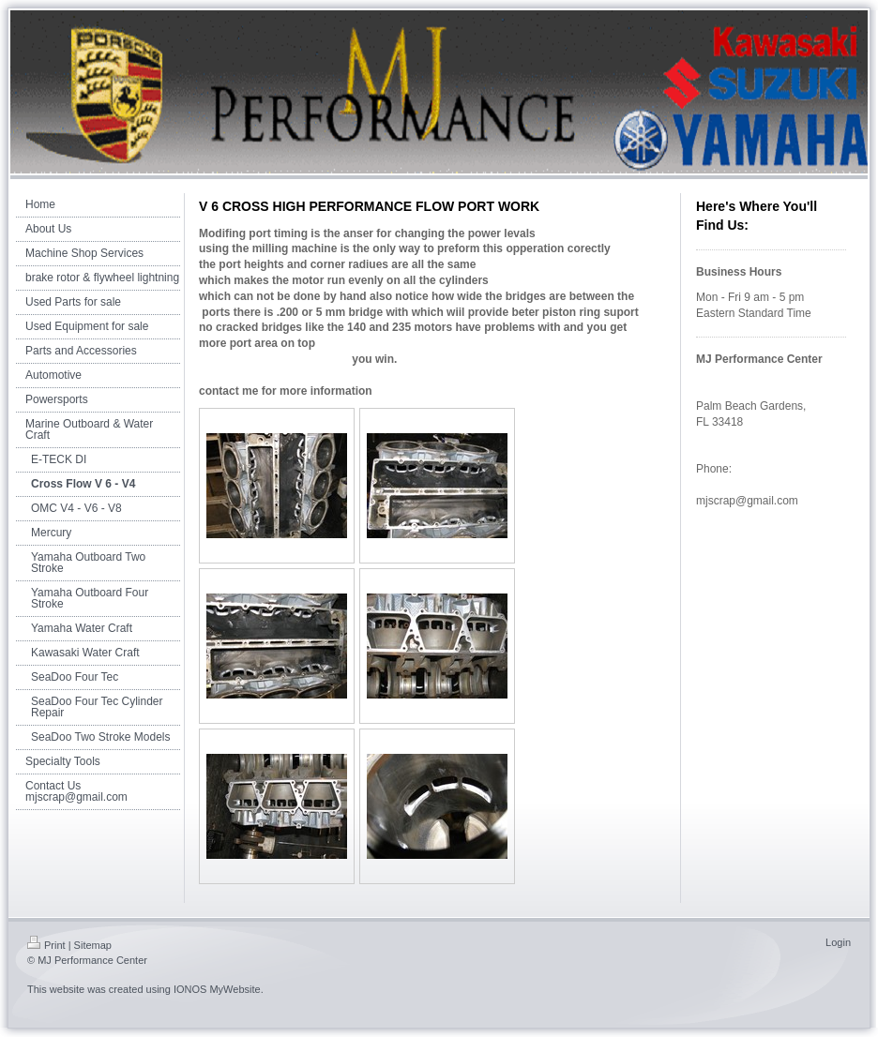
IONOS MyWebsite (217, 989)
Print (46, 945)
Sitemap (93, 945)
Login (838, 942)
